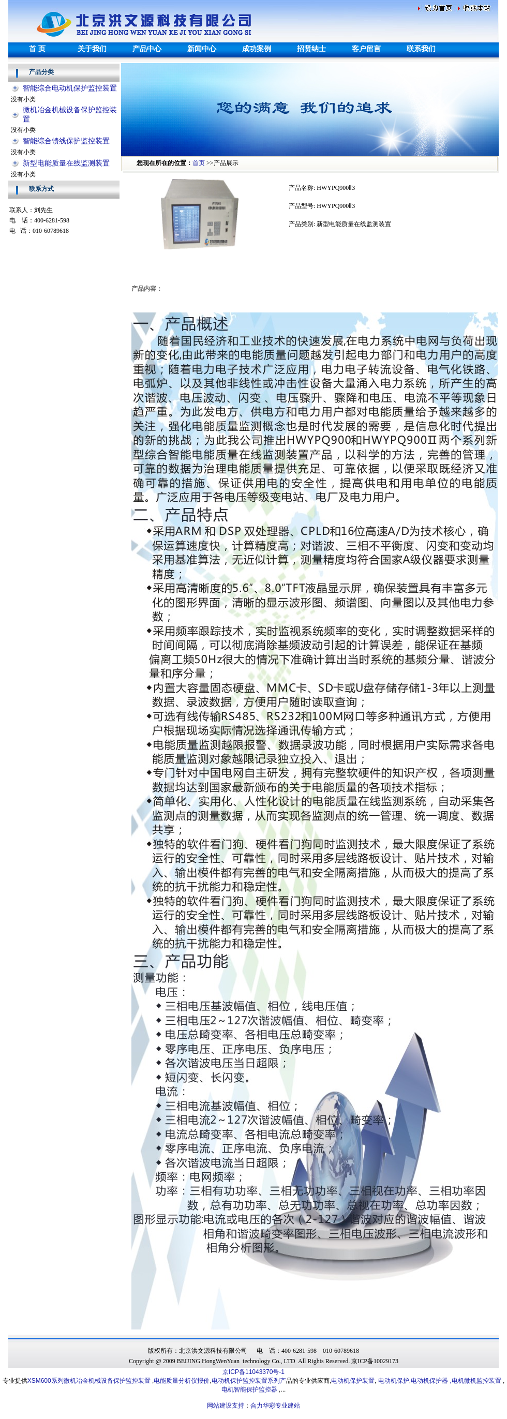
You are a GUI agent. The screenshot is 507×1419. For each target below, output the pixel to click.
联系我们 (421, 49)
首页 (198, 163)
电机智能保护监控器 (250, 1389)
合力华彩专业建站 (275, 1405)
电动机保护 (393, 1380)
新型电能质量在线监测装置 (66, 163)
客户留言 (366, 49)
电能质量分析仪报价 (182, 1380)
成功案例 (256, 49)
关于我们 (92, 49)
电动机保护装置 (353, 1380)
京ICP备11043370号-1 (253, 1372)
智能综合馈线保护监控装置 (66, 141)
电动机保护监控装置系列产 (249, 1380)
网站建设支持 (225, 1405)
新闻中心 (201, 49)
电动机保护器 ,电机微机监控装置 (456, 1380)
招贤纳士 (311, 49)
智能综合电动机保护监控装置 (70, 88)
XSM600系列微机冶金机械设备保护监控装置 (89, 1380)
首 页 (37, 49)
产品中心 (146, 49)
